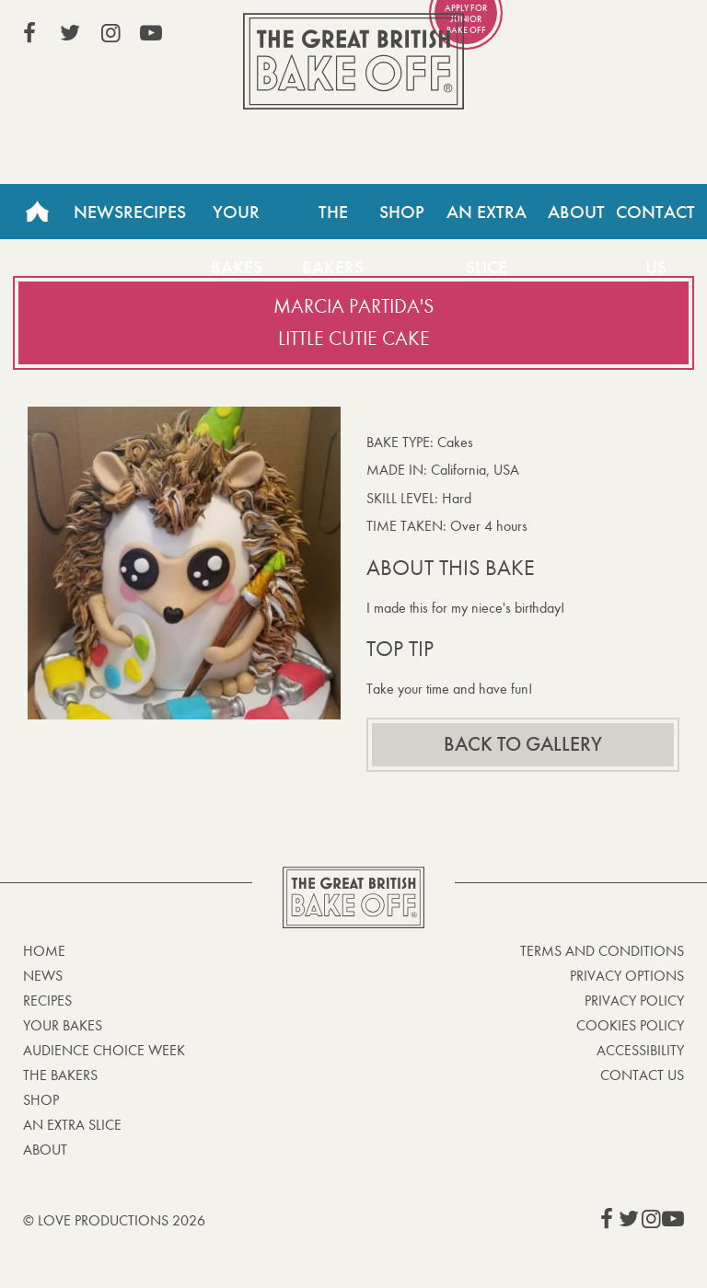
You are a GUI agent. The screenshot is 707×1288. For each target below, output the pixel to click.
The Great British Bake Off (353, 61)
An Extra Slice (486, 220)
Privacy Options (627, 975)
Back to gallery (523, 744)
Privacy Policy (634, 1000)
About (576, 212)
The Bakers (333, 220)
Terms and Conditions (602, 951)
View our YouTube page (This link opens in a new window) (151, 33)
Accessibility (640, 1050)
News (98, 212)
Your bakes (62, 1025)
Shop (401, 212)
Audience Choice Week (104, 1050)
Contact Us (642, 1075)
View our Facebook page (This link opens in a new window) (29, 33)
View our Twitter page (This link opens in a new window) (70, 33)
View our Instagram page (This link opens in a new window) (110, 33)
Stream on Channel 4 (600, 36)
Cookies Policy (630, 1025)
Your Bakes (236, 220)
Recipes (154, 212)
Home (37, 211)
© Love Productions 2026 (114, 1220)
